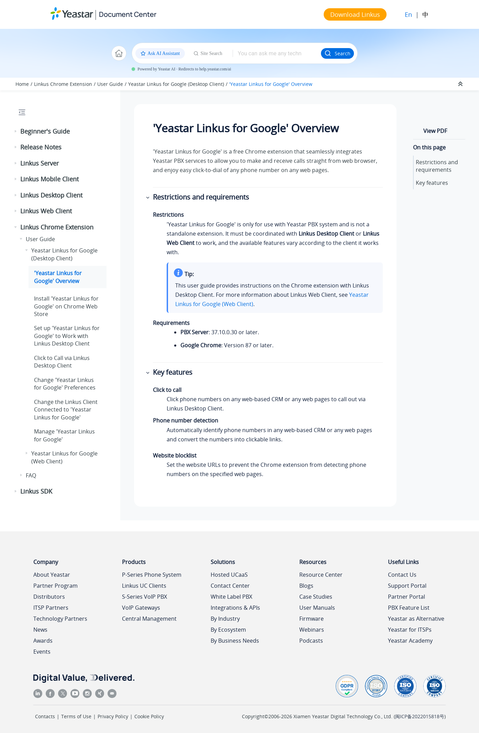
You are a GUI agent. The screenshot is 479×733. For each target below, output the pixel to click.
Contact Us (402, 574)
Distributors (49, 596)
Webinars (311, 629)
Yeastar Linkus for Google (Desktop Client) (176, 84)
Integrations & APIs (235, 607)
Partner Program (55, 585)
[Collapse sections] (461, 84)
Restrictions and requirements (437, 165)
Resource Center (321, 574)
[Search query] (277, 53)
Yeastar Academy (410, 640)
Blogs (306, 585)
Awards (43, 640)
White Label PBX (231, 596)
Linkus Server (39, 163)
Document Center (127, 14)
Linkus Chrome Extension (63, 84)
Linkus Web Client (46, 211)
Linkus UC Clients (144, 585)
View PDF (435, 131)
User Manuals (317, 607)
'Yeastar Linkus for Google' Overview (270, 84)
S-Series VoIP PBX (144, 596)
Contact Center (230, 585)
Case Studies (315, 596)
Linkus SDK (36, 491)
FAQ (31, 475)
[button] (16, 131)
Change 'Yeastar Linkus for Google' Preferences (65, 383)
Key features (432, 183)
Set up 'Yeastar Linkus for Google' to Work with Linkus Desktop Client (67, 335)
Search (337, 53)
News (40, 629)
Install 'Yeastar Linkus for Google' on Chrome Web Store (66, 306)
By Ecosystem (228, 629)
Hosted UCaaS (229, 574)
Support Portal (407, 585)
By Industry (225, 618)
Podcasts (311, 640)
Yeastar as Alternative (416, 618)
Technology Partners (60, 618)
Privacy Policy (113, 716)
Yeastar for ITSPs (410, 629)
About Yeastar (51, 574)
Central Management (149, 618)
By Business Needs (235, 640)
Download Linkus (355, 14)
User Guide (110, 84)
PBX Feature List (409, 607)
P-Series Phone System (151, 574)
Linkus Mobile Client (49, 179)
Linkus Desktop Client (51, 195)
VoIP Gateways (141, 607)
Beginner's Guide (45, 131)
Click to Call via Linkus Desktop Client (62, 361)
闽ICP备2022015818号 (419, 716)
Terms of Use (76, 716)
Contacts (45, 716)
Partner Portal (406, 596)
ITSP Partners (50, 607)
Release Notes (41, 147)
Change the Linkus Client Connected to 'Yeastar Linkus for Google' (66, 409)
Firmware (311, 618)
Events (42, 651)
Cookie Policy (149, 716)
